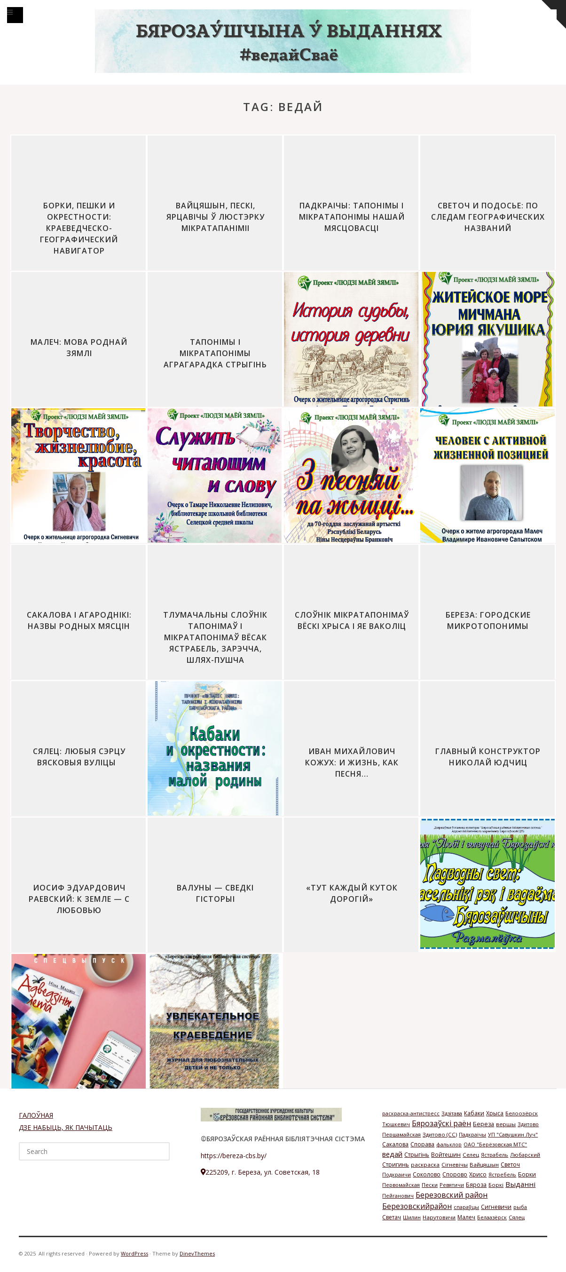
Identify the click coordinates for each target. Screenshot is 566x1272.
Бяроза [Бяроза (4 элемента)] (476, 1185)
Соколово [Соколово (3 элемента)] (426, 1174)
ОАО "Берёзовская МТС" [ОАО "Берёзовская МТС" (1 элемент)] (495, 1144)
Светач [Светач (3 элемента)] (391, 1217)
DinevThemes (197, 1253)
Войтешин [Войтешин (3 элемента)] (446, 1155)
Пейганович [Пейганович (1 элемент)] (398, 1195)
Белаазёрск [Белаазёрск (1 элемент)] (492, 1217)
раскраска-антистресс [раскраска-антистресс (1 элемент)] (411, 1113)
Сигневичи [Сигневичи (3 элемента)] (496, 1207)
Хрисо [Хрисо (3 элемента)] (478, 1174)
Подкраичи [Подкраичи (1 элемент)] (396, 1174)
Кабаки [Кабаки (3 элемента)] (474, 1113)
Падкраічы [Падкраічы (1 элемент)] (472, 1134)
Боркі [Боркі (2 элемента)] (495, 1184)
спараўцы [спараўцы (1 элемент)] (466, 1206)
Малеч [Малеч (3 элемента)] (466, 1217)
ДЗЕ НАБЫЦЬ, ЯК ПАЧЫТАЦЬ (65, 1127)
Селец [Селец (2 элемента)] (471, 1154)
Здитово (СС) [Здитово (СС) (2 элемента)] (440, 1134)
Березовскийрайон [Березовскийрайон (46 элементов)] (417, 1206)
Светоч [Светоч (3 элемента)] (510, 1165)
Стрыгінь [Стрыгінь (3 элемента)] (416, 1155)
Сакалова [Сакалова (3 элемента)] (395, 1144)
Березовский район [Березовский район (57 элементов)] (451, 1195)
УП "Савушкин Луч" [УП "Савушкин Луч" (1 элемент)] (513, 1134)
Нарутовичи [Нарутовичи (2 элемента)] (439, 1217)
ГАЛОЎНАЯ (36, 1115)
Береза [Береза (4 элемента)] (483, 1124)
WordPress (134, 1253)
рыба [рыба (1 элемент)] (520, 1206)
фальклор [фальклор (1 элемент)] (449, 1144)
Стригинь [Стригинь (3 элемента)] (395, 1165)
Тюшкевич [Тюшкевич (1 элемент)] (396, 1124)
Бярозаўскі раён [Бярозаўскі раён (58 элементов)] (441, 1123)
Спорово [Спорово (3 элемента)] (454, 1174)
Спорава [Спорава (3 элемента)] (422, 1144)
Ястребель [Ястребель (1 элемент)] (502, 1174)
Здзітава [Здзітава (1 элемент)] (451, 1113)
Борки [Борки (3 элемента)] (527, 1174)
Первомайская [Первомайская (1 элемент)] (401, 1184)
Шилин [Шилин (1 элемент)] (412, 1217)
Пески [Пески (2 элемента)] (430, 1184)
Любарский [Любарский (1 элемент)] (525, 1154)
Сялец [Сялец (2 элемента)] (517, 1217)
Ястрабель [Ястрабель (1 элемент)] (494, 1154)
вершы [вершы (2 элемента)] (506, 1124)
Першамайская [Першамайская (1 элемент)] (401, 1134)
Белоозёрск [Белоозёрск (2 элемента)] (521, 1113)
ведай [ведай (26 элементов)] (392, 1154)
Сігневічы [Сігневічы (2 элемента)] (454, 1164)
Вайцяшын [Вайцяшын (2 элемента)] (484, 1164)
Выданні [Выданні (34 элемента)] (520, 1184)
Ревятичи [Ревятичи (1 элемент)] (452, 1184)
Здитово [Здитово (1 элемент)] (528, 1124)
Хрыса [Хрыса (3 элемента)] (494, 1113)
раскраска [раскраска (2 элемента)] (425, 1164)
